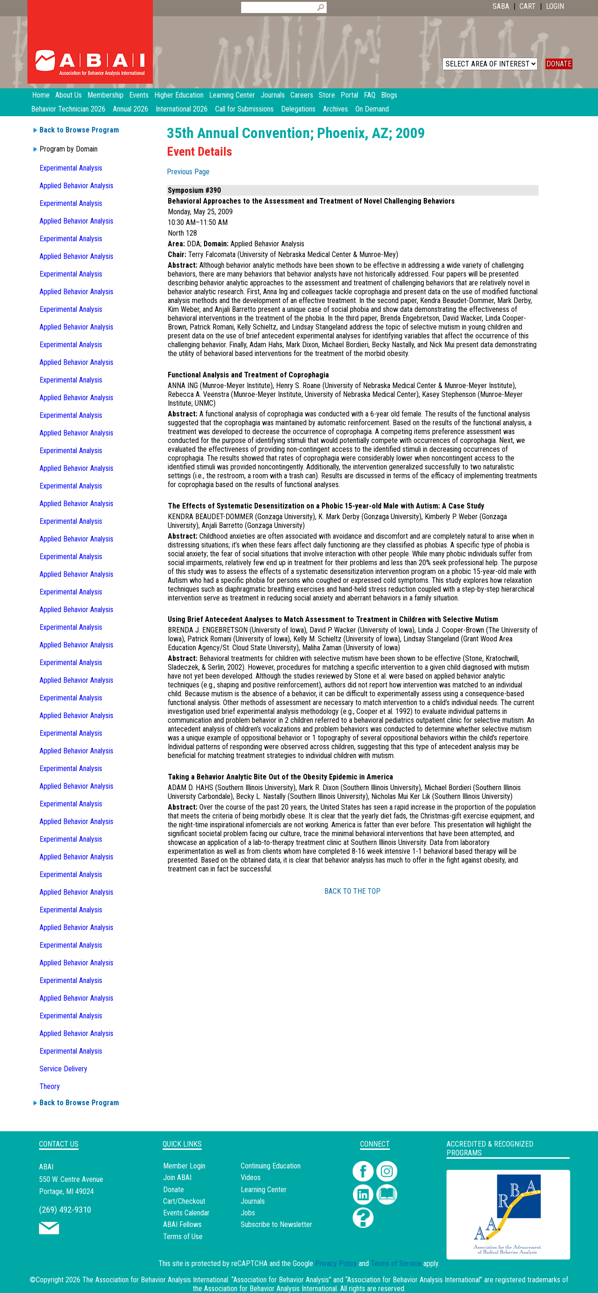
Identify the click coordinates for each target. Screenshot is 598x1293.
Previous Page (188, 171)
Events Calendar (186, 1212)
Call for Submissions (244, 109)
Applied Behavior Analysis (76, 185)
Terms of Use (183, 1236)
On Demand (372, 109)
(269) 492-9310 (65, 1209)
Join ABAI (177, 1177)
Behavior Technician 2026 (68, 109)
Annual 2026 (130, 109)
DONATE (559, 63)
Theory (49, 1086)
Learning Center (264, 1189)
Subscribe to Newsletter (276, 1224)
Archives (335, 109)
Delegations (298, 109)
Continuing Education (271, 1165)
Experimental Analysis (70, 168)
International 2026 (182, 109)
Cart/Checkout (184, 1201)
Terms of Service (396, 1263)
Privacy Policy (336, 1263)
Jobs (248, 1212)
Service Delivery (63, 1068)
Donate (173, 1189)
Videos (251, 1177)
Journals (253, 1201)
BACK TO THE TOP (352, 891)
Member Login (184, 1165)
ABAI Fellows (182, 1224)
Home (41, 95)
